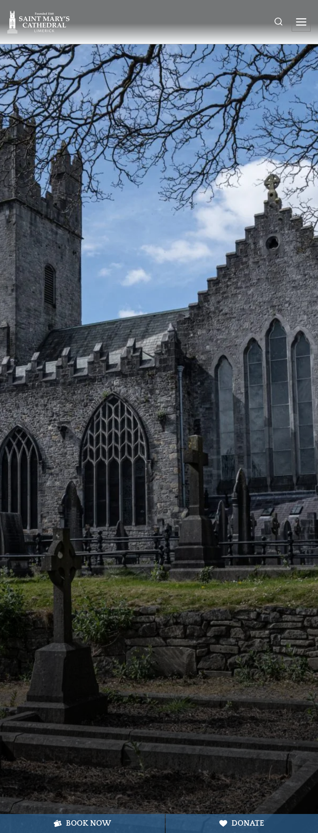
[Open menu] (301, 21)
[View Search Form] (278, 22)
